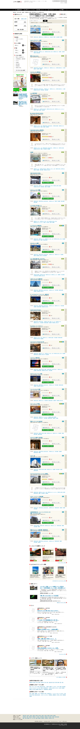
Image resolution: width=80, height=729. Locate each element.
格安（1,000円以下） (48, 693)
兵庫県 (33, 715)
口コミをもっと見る (62, 654)
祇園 (39, 682)
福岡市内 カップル (41, 51)
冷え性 (30, 694)
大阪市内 (42, 718)
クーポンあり (42, 22)
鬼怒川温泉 (57, 716)
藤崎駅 (41, 68)
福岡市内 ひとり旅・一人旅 (38, 125)
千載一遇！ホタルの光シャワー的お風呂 (49, 595)
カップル (54, 693)
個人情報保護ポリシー (47, 724)
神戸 (53, 718)
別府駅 (35, 52)
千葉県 (30, 715)
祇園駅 (57, 418)
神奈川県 (24, 715)
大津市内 (50, 718)
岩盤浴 (17, 62)
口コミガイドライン (54, 721)
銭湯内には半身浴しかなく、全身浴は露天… (48, 629)
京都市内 (46, 718)
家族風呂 (64, 694)
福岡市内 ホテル (51, 201)
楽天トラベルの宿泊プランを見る (48, 34)
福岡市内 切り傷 (42, 274)
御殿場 (39, 718)
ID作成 (66, 2)
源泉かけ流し (18, 67)
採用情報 (65, 724)
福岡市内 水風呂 (50, 337)
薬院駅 (44, 126)
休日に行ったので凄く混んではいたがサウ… (48, 610)
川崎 (26, 718)
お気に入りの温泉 (56, 1)
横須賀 (28, 718)
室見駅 (35, 68)
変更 (25, 22)
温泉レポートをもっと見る (61, 602)
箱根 (27, 716)
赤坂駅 (42, 126)
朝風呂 (30, 689)
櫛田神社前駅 (61, 290)
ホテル (36, 686)
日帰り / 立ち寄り (19, 39)
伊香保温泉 (42, 716)
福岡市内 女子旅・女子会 (49, 51)
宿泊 (30, 686)
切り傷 (33, 689)
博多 (37, 682)
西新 (56, 682)
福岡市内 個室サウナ (59, 67)
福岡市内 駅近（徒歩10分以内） (39, 67)
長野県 (48, 715)
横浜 (23, 718)
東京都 (39, 715)
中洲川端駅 (42, 186)
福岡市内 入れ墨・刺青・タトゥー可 (49, 321)
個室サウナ (41, 689)
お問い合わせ (64, 721)
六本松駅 (63, 51)
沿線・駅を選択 (20, 29)
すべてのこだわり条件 (20, 70)
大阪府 (42, 715)
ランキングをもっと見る (62, 562)
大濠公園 (50, 682)
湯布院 (53, 716)
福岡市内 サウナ (55, 51)
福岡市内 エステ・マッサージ (38, 222)
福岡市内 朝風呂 (55, 125)
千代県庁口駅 (36, 275)
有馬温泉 (30, 716)
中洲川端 (42, 682)
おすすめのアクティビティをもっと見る (59, 580)
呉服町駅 (59, 274)
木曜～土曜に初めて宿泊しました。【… (47, 638)
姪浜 (62, 682)
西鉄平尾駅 (35, 202)
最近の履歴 (63, 1)
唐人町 (53, 682)
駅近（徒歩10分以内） (42, 686)
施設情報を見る (46, 31)
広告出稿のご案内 (47, 721)
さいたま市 (33, 718)
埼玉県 (28, 715)
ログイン (62, 2)
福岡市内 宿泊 (36, 51)
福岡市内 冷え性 (48, 274)
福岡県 (54, 715)
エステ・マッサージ (44, 694)
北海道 (45, 715)
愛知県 (51, 715)
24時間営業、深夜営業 (48, 689)
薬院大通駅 (38, 52)
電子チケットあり (34, 22)
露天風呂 (63, 686)
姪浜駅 (64, 67)
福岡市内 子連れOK (43, 168)
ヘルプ (60, 721)
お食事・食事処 (49, 686)
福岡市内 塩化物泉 (36, 274)
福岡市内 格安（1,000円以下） (60, 168)
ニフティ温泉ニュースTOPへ (61, 677)
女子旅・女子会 (59, 694)
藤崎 (58, 682)
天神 (45, 682)
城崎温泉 (34, 716)
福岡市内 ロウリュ (53, 67)
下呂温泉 (37, 716)
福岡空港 (31, 682)
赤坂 (47, 682)
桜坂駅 (60, 51)
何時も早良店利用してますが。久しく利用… (48, 648)
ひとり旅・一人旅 (55, 686)
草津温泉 (24, 716)
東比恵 (34, 682)
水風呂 (60, 686)
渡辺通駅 (47, 126)
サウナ (33, 686)
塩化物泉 (37, 689)
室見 (60, 682)
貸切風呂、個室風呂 (52, 694)
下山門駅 (37, 68)
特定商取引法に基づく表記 (56, 724)
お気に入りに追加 (56, 31)
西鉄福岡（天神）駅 (37, 126)
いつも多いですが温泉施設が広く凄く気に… (48, 620)
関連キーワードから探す (17, 719)
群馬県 (36, 715)
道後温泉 (46, 716)
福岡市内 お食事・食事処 (57, 185)
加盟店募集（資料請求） (39, 721)
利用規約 (62, 724)
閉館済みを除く (49, 22)
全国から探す (24, 18)
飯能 (37, 718)
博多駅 (39, 526)
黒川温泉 (49, 716)
